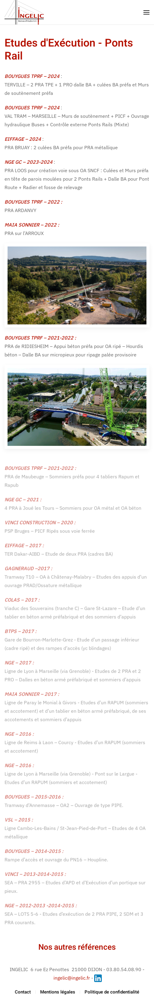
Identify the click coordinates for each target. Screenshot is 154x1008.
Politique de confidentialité (112, 992)
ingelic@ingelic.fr (71, 978)
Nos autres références (77, 947)
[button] (146, 12)
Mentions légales (57, 992)
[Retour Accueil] (24, 12)
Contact (23, 992)
